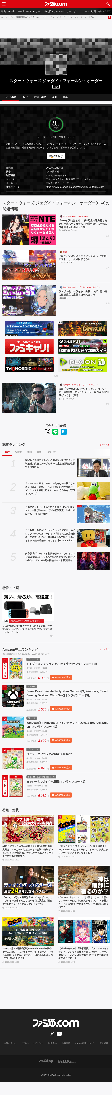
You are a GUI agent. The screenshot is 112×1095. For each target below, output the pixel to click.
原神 (65, 254)
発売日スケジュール (54, 11)
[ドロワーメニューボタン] (4, 4)
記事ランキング (13, 447)
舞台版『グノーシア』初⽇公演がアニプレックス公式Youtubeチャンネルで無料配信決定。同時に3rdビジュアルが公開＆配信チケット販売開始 (50, 559)
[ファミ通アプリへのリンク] (46, 1074)
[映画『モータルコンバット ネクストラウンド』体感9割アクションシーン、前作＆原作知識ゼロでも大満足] (29, 400)
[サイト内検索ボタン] (108, 4)
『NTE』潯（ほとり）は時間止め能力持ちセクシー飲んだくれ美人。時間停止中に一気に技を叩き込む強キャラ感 (83, 227)
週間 (29, 454)
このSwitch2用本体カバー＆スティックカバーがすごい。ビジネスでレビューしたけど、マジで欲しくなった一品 (27, 632)
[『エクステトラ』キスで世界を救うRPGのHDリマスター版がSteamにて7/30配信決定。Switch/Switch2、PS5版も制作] (93, 517)
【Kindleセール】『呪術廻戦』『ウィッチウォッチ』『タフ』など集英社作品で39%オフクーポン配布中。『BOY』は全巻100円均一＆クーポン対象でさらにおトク (83, 966)
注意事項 (65, 1057)
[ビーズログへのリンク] (66, 1074)
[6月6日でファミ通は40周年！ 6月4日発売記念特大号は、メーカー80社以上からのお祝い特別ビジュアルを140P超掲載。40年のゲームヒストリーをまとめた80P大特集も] (28, 837)
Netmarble (63, 301)
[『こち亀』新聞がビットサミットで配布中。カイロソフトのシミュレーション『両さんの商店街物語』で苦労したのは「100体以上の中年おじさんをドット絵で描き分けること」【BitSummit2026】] (93, 540)
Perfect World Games (68, 234)
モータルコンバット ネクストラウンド (80, 387)
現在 (7, 454)
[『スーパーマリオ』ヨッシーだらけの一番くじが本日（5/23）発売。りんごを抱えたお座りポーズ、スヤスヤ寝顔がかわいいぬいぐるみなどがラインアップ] (93, 493)
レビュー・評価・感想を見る (54, 139)
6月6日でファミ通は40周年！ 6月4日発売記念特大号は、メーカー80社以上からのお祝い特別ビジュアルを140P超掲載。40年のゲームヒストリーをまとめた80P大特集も (27, 860)
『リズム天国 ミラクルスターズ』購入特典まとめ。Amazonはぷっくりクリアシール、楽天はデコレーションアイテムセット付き (83, 860)
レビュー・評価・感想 (34, 98)
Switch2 (12, 11)
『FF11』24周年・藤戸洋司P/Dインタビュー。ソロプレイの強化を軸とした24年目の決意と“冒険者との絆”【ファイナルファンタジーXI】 (27, 913)
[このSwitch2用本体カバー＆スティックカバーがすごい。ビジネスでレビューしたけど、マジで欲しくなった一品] (28, 609)
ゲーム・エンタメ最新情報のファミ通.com (20, 17)
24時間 (18, 454)
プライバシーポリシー (34, 1057)
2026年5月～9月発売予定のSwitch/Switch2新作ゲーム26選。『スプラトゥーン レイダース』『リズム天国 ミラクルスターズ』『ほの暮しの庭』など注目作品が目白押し (27, 966)
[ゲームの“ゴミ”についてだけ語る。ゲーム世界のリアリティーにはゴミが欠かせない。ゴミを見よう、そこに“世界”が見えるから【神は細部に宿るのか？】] (84, 890)
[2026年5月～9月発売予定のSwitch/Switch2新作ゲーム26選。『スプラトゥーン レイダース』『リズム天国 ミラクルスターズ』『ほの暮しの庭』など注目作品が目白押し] (28, 943)
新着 (3, 11)
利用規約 (52, 1057)
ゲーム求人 (72, 11)
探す (60, 158)
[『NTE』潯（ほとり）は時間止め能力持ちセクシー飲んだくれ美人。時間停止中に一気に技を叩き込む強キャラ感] (29, 232)
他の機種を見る (58, 178)
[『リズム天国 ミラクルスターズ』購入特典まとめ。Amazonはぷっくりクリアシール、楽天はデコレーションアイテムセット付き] (84, 837)
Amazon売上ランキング (20, 653)
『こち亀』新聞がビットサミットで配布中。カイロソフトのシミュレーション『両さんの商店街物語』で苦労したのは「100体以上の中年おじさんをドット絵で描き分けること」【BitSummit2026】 (50, 538)
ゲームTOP (11, 98)
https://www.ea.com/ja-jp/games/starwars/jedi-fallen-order (75, 189)
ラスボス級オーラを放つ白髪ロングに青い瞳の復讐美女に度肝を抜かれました (83, 296)
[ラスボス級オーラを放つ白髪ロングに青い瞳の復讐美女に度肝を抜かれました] (29, 303)
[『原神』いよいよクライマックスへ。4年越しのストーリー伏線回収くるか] (29, 268)
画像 (54, 98)
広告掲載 (101, 1057)
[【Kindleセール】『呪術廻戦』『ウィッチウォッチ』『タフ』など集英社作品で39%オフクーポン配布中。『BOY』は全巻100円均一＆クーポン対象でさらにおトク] (84, 943)
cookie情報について (83, 1057)
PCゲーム (38, 11)
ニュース (84, 11)
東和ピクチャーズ (66, 402)
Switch (21, 11)
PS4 (56, 87)
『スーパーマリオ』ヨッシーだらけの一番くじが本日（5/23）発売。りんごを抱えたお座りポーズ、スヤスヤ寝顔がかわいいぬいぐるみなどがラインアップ (50, 491)
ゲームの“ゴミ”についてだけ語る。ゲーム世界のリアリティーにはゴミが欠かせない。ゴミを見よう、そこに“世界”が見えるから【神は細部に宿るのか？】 (83, 913)
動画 (93, 11)
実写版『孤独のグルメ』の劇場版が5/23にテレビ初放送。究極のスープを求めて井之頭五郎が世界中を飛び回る (50, 466)
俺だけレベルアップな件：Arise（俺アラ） (82, 290)
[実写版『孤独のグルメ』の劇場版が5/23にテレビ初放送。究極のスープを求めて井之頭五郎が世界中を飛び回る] (93, 470)
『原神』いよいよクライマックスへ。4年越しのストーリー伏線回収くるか (84, 260)
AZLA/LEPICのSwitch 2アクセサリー (27, 623)
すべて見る (105, 447)
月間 (39, 454)
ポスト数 (51, 454)
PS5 (28, 11)
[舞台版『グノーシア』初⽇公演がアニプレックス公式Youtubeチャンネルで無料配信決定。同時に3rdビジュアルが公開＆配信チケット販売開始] (93, 564)
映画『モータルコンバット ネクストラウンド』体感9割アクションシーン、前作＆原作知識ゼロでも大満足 (84, 395)
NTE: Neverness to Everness (75, 219)
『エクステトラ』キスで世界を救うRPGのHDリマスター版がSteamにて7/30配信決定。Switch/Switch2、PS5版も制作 (50, 513)
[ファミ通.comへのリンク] (56, 4)
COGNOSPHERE (66, 266)
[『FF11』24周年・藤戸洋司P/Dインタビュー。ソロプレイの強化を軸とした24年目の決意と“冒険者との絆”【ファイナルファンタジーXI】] (28, 890)
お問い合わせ (13, 1057)
